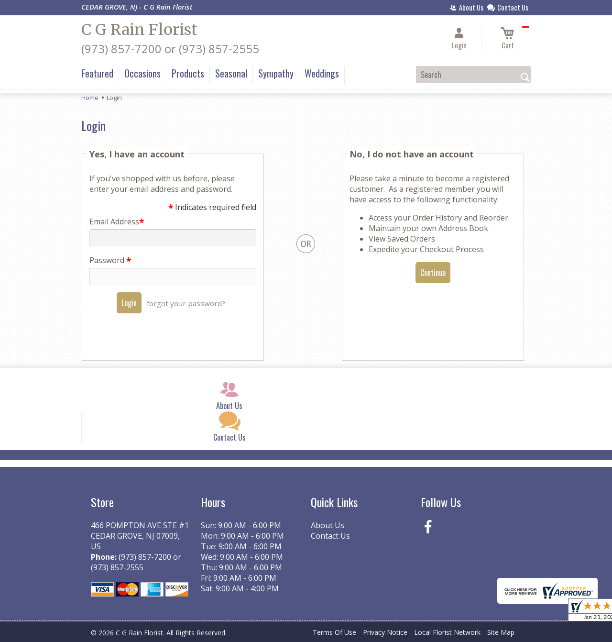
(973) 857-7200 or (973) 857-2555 (170, 48)
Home (89, 97)
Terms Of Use (334, 632)
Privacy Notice (385, 632)
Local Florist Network (447, 632)
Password (110, 260)
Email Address (116, 221)
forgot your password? (186, 303)
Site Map (500, 632)
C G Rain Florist (139, 29)
